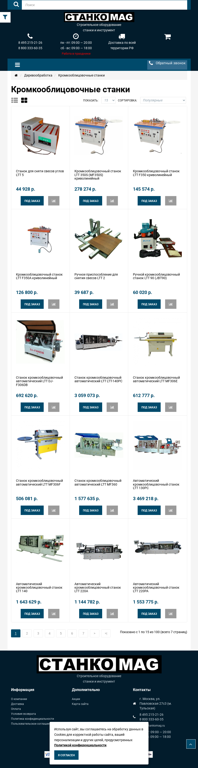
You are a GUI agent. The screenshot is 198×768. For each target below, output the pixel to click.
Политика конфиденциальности (32, 718)
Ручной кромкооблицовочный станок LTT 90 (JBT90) (156, 276)
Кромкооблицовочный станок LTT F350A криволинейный (39, 276)
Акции (76, 699)
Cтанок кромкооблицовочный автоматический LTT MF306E (156, 379)
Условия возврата (23, 714)
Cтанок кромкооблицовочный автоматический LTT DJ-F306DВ (39, 381)
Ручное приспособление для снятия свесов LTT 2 (96, 276)
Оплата (16, 709)
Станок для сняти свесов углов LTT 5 (40, 173)
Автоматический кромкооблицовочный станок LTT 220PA (156, 587)
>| (106, 633)
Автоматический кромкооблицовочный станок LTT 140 (39, 587)
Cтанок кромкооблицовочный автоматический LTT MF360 (97, 482)
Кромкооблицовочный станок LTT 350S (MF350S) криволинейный (97, 174)
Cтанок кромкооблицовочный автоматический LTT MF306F (39, 482)
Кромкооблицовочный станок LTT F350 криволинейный (156, 173)
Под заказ (32, 201)
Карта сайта (80, 704)
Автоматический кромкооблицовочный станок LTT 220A (97, 587)
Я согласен (66, 755)
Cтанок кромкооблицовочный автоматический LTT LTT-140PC (98, 379)
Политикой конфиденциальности (80, 745)
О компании (19, 699)
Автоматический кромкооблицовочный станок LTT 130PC (156, 484)
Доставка (17, 704)
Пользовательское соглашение (32, 723)
